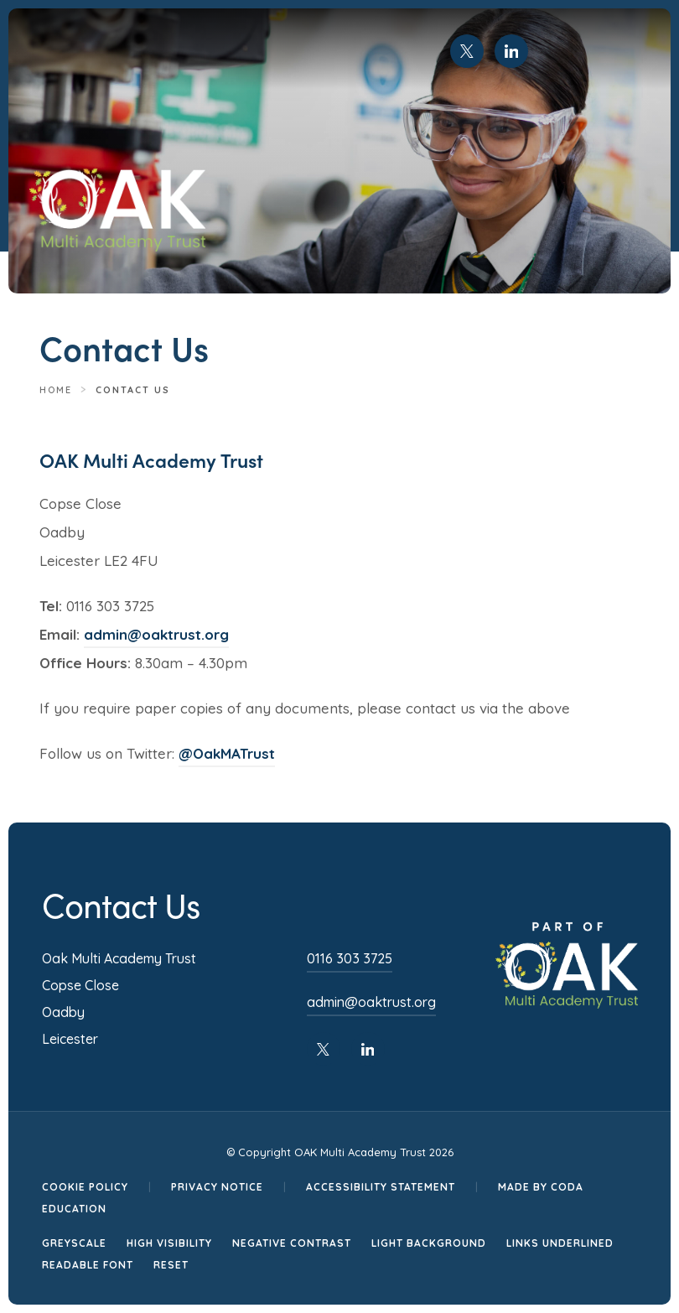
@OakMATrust (227, 753)
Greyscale (74, 1243)
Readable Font (87, 1265)
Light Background (428, 1243)
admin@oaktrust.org (156, 634)
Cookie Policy (85, 1187)
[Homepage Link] (117, 247)
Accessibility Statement (380, 1187)
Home (55, 390)
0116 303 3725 (349, 958)
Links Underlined (560, 1243)
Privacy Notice (217, 1187)
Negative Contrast (291, 1243)
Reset (171, 1265)
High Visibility (169, 1243)
